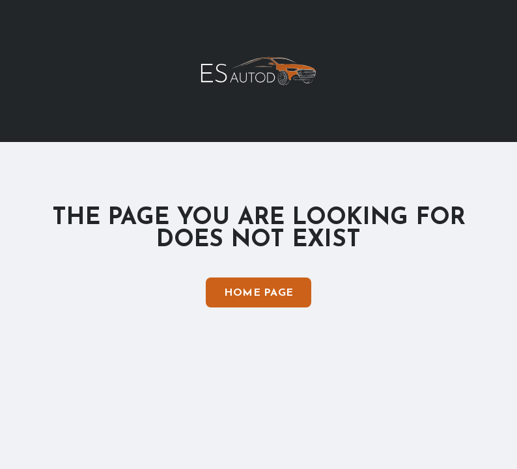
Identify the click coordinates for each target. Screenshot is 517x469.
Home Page (259, 293)
